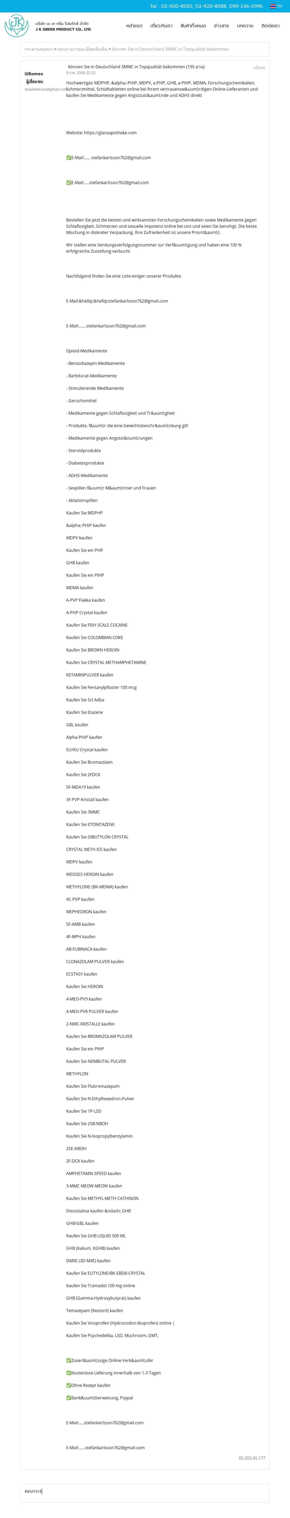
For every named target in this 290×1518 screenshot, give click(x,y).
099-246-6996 (246, 6)
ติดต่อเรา (270, 25)
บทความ (245, 25)
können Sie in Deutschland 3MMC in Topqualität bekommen (170, 49)
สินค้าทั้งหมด (193, 25)
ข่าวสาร (221, 25)
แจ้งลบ (259, 67)
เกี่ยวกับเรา (161, 25)
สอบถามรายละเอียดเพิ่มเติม (83, 49)
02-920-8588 (210, 6)
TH (276, 6)
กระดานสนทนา (39, 49)
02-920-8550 (176, 6)
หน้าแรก (134, 25)
